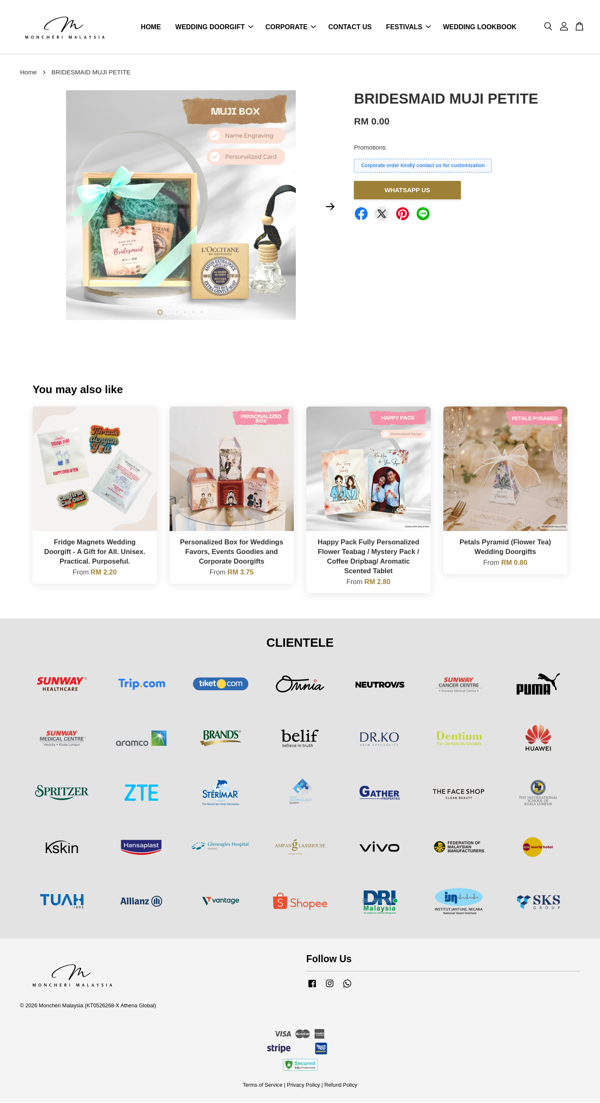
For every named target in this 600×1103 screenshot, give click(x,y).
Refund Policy (340, 1086)
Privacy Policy (303, 1086)
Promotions (370, 148)
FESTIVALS (408, 27)
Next (330, 207)
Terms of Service (262, 1086)
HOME (151, 27)
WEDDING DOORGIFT (214, 27)
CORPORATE (290, 27)
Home (28, 72)
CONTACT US (350, 27)
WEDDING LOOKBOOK (479, 27)
